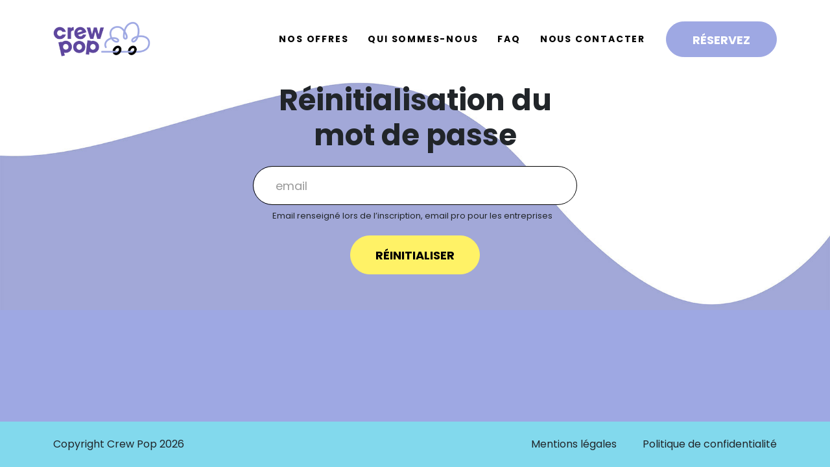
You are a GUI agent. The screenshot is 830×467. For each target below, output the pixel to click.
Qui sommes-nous (423, 38)
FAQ (508, 38)
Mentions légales (574, 444)
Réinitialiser (415, 255)
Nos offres (313, 38)
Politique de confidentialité (710, 444)
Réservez (721, 40)
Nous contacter (592, 38)
